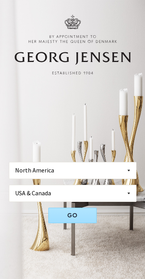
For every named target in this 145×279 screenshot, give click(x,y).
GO (72, 215)
